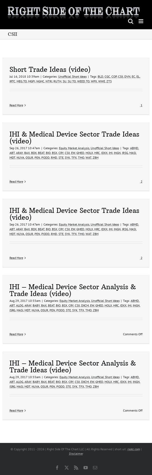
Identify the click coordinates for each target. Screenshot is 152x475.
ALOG (19, 305)
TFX (74, 157)
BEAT (41, 153)
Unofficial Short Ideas (72, 76)
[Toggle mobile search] (130, 21)
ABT (12, 153)
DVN (127, 76)
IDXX (104, 153)
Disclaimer (76, 454)
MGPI (31, 81)
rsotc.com (134, 449)
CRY (60, 153)
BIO (48, 153)
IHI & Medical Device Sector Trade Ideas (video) (74, 137)
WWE (101, 81)
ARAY (19, 153)
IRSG (125, 153)
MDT (12, 157)
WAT (88, 157)
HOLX (89, 153)
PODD (45, 157)
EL (138, 76)
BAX (27, 153)
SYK (67, 157)
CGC (107, 76)
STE (60, 157)
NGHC (40, 81)
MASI (132, 153)
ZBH (96, 157)
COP (114, 76)
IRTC (12, 81)
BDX (34, 153)
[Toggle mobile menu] (141, 21)
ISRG (12, 310)
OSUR (29, 157)
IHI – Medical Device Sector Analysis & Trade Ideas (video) (72, 290)
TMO (81, 157)
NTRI (49, 81)
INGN (117, 153)
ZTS (109, 81)
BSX (54, 153)
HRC (97, 153)
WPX (94, 81)
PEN (37, 157)
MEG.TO (22, 81)
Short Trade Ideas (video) (50, 69)
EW (73, 153)
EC (133, 76)
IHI (110, 153)
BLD (100, 76)
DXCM (85, 305)
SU (64, 81)
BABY (36, 305)
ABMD (134, 148)
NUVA (20, 157)
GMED (80, 153)
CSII (120, 76)
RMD (54, 157)
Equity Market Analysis (74, 148)
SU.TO (72, 81)
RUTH (57, 81)
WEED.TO (83, 81)
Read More (16, 105)
